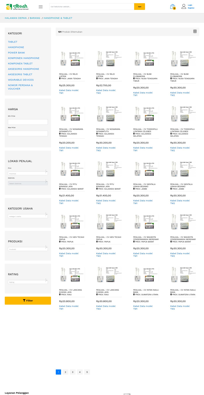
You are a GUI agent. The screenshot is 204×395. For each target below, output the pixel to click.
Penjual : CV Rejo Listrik (70, 76)
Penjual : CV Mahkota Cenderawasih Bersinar (146, 239)
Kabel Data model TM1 (68, 91)
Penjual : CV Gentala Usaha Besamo (144, 186)
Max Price (11, 127)
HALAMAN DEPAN (16, 17)
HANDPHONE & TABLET (58, 17)
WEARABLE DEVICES (21, 79)
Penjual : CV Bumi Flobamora (145, 77)
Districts (11, 178)
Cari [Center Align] (139, 7)
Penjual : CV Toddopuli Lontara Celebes (145, 132)
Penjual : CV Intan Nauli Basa (146, 292)
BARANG (35, 17)
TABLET (12, 41)
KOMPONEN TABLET (20, 63)
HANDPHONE (16, 47)
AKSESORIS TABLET (20, 74)
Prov (9, 168)
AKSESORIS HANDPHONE (23, 68)
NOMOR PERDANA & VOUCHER (20, 87)
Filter (28, 300)
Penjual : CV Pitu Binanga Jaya (71, 186)
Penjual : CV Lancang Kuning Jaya (70, 292)
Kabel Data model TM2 (106, 91)
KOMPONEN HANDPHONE (24, 58)
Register (191, 8)
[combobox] (28, 173)
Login (190, 5)
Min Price (11, 116)
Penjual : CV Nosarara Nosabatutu (71, 132)
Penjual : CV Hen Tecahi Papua (71, 239)
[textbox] (27, 173)
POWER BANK (16, 52)
